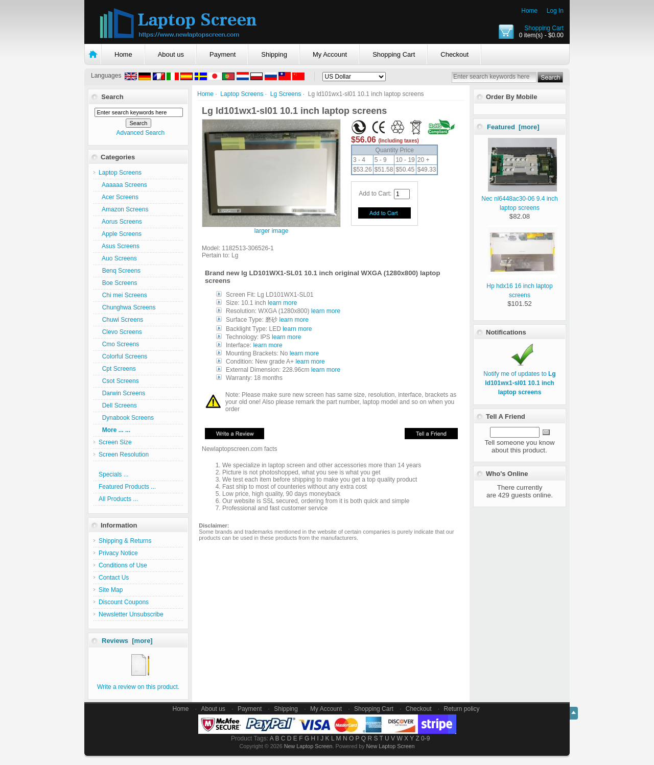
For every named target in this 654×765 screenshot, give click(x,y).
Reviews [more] (127, 640)
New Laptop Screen (308, 746)
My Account (330, 54)
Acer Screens (118, 197)
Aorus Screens (120, 221)
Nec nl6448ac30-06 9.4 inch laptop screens (519, 198)
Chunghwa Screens (127, 307)
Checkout (454, 54)
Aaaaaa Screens (123, 184)
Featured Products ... (127, 486)
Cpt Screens (117, 368)
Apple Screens (120, 233)
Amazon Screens (123, 209)
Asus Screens (119, 246)
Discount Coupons (124, 602)
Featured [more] (513, 127)
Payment (222, 54)
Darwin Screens (122, 393)
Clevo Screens (120, 332)
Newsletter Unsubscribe (131, 614)
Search (112, 97)
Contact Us (114, 577)
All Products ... (118, 499)
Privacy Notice (118, 553)
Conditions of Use (123, 565)
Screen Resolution (124, 454)
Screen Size (115, 442)
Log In (555, 10)
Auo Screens (118, 258)
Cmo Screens (119, 344)
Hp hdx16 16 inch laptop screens (521, 286)
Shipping (274, 54)
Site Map (111, 589)
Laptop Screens (241, 94)
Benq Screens (120, 270)
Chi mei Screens (123, 295)
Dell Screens (118, 405)
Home (529, 10)
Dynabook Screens (126, 417)
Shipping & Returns (125, 540)
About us (171, 54)
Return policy (462, 708)
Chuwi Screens (121, 319)
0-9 (425, 738)
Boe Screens (118, 282)
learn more (282, 302)
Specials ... (114, 474)
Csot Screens (119, 381)
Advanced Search (140, 132)
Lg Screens (285, 94)
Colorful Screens (123, 356)
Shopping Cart (544, 28)
